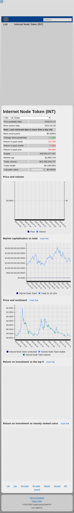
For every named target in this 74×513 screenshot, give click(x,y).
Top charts (25, 486)
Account (57, 486)
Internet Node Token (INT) (28, 24)
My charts (36, 486)
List (5, 24)
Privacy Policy (37, 501)
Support (37, 490)
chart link (44, 238)
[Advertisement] (37, 65)
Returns (47, 486)
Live (15, 486)
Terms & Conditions (37, 498)
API (65, 486)
